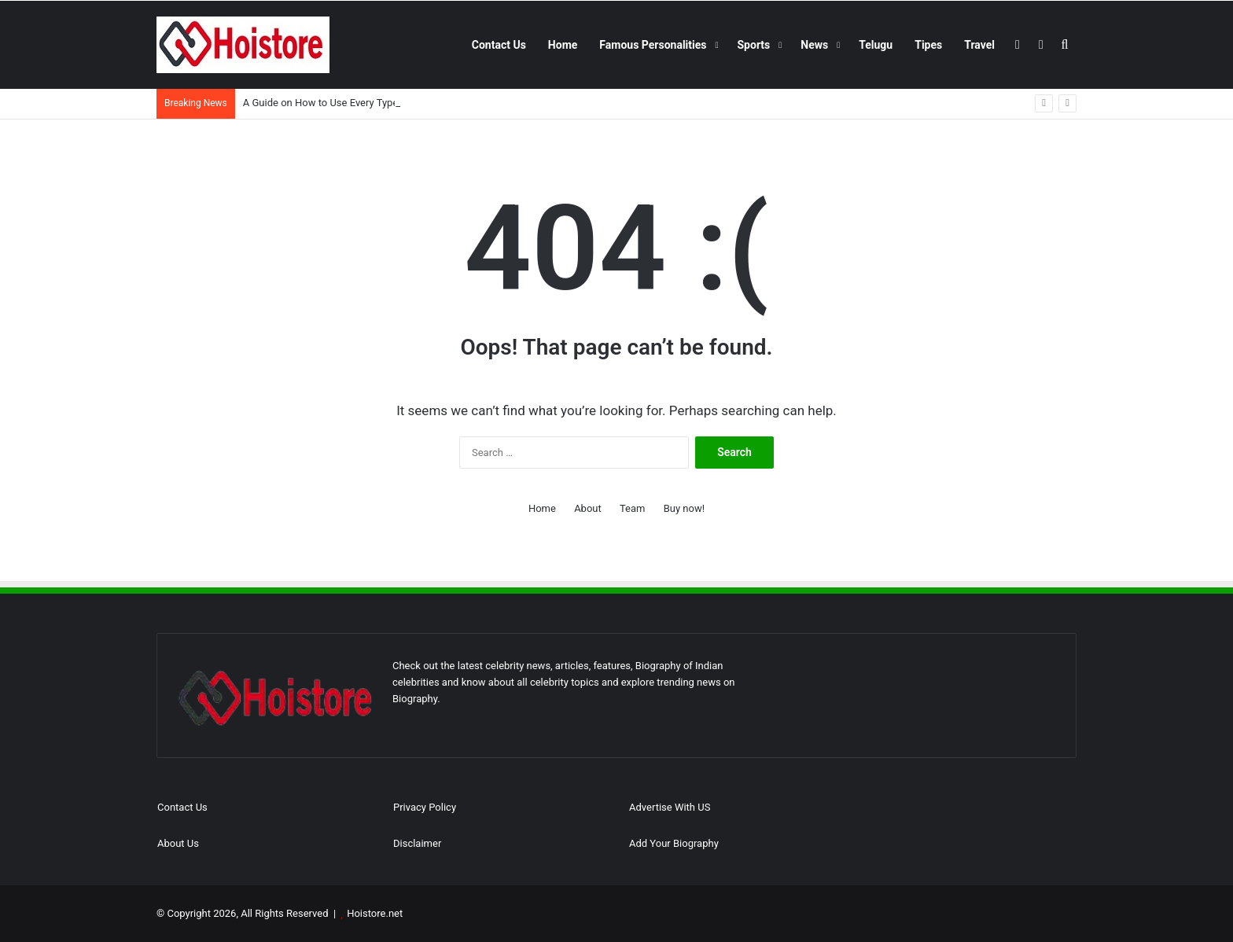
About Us (178, 843)
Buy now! (684, 508)
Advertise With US (669, 807)
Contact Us (499, 45)
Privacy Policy (424, 807)
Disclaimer (417, 843)
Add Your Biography (674, 843)
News (814, 45)
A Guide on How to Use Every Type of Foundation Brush (368, 103)
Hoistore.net (375, 913)
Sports (754, 45)
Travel (979, 45)
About (588, 508)
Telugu (876, 45)
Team (633, 508)
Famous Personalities (652, 45)
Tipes (928, 45)
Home (562, 45)
